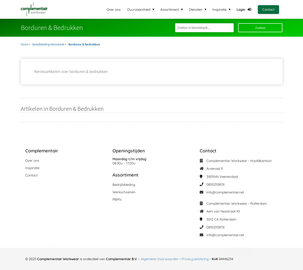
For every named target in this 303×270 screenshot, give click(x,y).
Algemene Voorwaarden (159, 259)
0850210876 (215, 184)
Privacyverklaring (196, 259)
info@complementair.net (225, 192)
